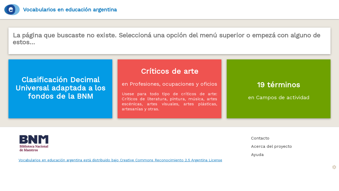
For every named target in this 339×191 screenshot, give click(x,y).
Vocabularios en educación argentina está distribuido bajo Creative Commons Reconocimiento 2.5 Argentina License (120, 160)
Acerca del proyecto (271, 146)
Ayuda (257, 154)
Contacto (260, 138)
